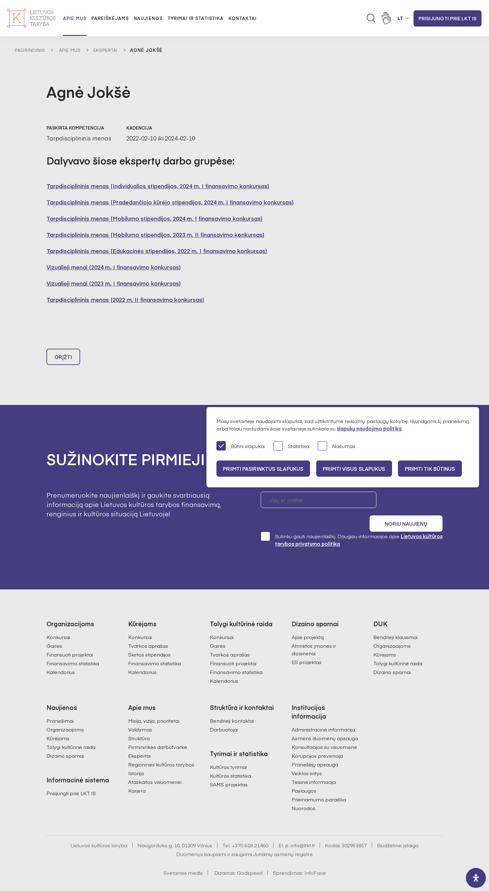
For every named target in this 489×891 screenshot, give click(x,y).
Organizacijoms (392, 631)
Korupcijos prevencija (317, 741)
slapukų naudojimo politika (369, 428)
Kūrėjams (384, 640)
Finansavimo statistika (72, 649)
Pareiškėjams (110, 18)
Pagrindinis (30, 50)
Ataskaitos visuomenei (155, 767)
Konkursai (58, 622)
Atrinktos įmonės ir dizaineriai (314, 635)
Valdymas (140, 715)
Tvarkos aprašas (148, 631)
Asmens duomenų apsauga (325, 724)
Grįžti (63, 359)
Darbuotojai (224, 715)
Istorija (136, 759)
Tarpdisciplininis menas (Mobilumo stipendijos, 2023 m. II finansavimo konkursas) (155, 235)
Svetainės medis (183, 858)
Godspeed (250, 858)
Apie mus (74, 18)
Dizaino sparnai (392, 657)
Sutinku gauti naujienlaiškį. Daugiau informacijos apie (352, 525)
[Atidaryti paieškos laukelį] (371, 18)
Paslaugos (304, 776)
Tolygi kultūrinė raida (397, 649)
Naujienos (148, 18)
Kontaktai (243, 18)
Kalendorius (60, 657)
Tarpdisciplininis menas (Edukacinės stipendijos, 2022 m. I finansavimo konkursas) (156, 251)
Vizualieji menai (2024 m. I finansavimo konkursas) (113, 267)
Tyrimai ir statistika (195, 18)
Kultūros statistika (230, 761)
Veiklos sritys (307, 759)
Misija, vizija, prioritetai (153, 706)
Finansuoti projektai (69, 640)
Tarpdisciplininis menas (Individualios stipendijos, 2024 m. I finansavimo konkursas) (157, 186)
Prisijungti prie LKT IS (448, 18)
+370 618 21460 (250, 831)
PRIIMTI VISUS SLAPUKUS (357, 468)
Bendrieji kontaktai (232, 706)
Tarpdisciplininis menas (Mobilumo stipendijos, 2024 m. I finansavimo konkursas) (154, 218)
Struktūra (139, 724)
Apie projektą (308, 622)
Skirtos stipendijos (149, 640)
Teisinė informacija (314, 767)
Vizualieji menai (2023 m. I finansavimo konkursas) (113, 283)
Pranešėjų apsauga (315, 750)
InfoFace (315, 858)
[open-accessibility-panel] (476, 878)
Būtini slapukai (240, 446)
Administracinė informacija (323, 715)
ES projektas (307, 647)
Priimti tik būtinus (435, 468)
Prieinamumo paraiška (319, 785)
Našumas (336, 446)
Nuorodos (303, 793)
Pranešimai (60, 706)
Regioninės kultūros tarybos (161, 750)
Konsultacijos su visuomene (324, 732)
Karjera (137, 776)
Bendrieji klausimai (395, 622)
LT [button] (400, 18)
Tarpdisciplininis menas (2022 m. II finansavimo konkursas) (125, 299)
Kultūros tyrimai (228, 752)
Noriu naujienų (413, 502)
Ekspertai (105, 50)
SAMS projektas (229, 770)
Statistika (291, 446)
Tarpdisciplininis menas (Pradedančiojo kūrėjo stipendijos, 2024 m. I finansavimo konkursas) (170, 202)
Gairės (54, 631)
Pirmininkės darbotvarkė (157, 732)
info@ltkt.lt (303, 831)
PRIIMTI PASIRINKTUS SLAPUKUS (264, 468)
